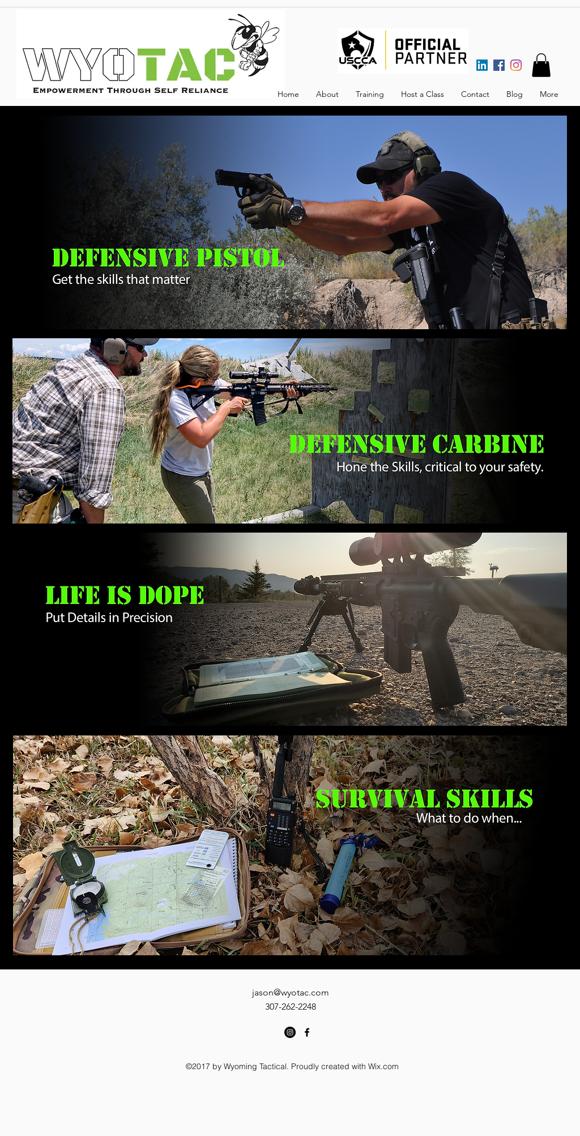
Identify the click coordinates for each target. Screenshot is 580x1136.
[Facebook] (499, 65)
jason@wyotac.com (290, 992)
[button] (541, 65)
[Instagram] (516, 65)
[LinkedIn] (482, 65)
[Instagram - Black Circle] (290, 1032)
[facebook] (307, 1032)
